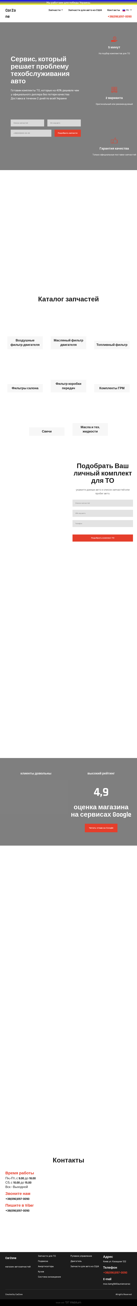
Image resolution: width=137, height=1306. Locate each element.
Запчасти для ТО (47, 1256)
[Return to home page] (11, 13)
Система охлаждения (49, 1277)
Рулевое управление (81, 1256)
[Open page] (124, 10)
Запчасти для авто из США (85, 10)
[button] (101, 828)
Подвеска (43, 1261)
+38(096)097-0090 (120, 17)
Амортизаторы (46, 1266)
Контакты (113, 10)
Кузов (41, 1271)
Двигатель (76, 1261)
